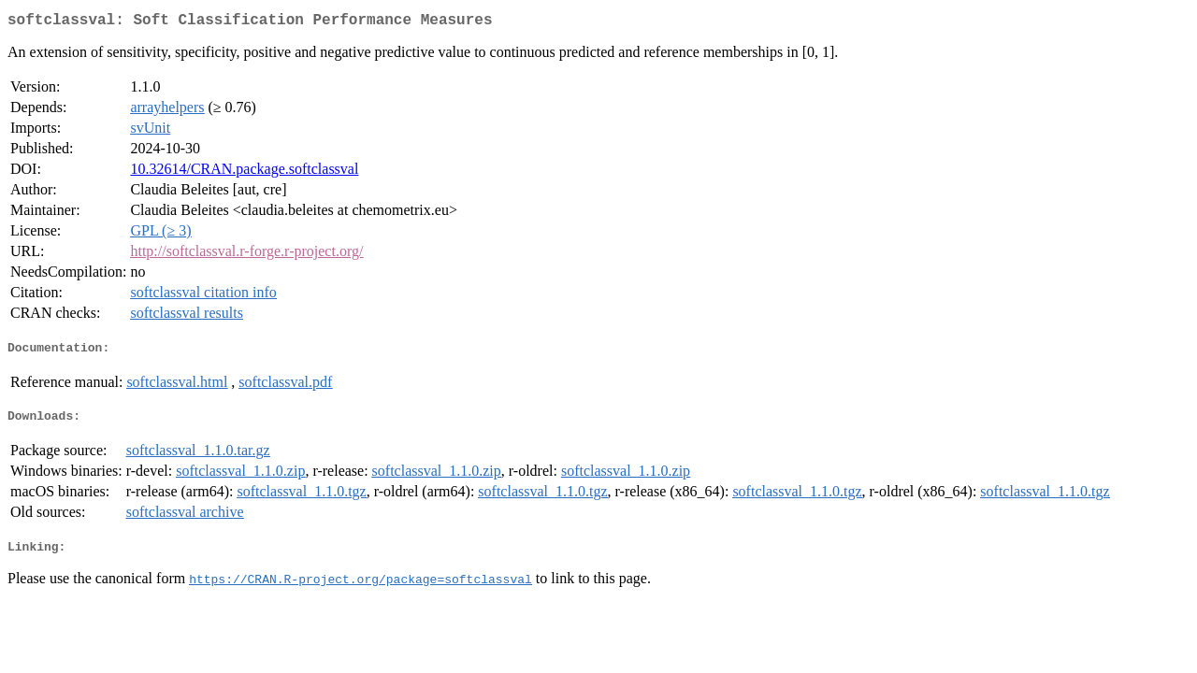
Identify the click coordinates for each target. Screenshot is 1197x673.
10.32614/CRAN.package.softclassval (244, 172)
